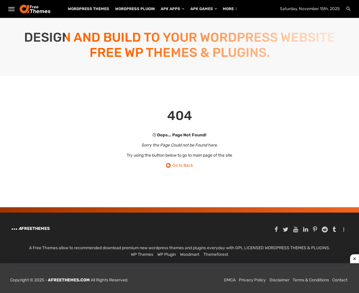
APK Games (201, 9)
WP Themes (142, 254)
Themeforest (215, 254)
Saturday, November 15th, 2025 (310, 8)
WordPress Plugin (135, 9)
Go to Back (179, 165)
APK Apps (170, 9)
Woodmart (189, 254)
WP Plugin (166, 254)
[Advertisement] (179, 278)
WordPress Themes (88, 9)
